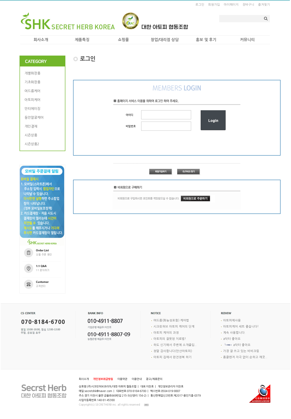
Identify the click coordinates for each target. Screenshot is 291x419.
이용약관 (122, 379)
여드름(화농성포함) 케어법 (171, 320)
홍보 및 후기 (206, 40)
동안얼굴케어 (34, 117)
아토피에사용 (232, 320)
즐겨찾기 (264, 4)
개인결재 (31, 126)
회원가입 (214, 4)
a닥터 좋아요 (232, 338)
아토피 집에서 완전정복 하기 (172, 357)
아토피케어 (33, 99)
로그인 (199, 4)
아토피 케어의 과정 (166, 332)
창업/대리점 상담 (165, 40)
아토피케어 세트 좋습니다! (241, 326)
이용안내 (137, 379)
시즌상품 (31, 135)
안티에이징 (33, 108)
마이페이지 (231, 4)
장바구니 (248, 4)
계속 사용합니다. (234, 332)
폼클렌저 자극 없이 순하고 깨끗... (245, 357)
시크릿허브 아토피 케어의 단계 (174, 326)
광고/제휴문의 (154, 379)
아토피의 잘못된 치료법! (169, 338)
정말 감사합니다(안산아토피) (172, 351)
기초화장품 (33, 82)
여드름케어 (33, 91)
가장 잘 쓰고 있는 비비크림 (241, 351)
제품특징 (82, 40)
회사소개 (41, 40)
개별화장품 (33, 73)
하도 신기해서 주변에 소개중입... (175, 344)
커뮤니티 (247, 40)
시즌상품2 (32, 144)
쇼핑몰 (123, 40)
